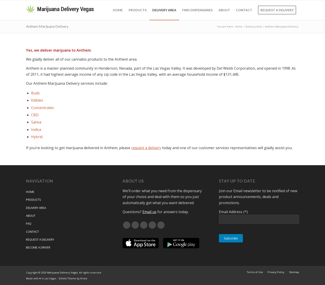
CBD (35, 114)
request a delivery (146, 147)
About (30, 216)
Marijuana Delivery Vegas (62, 272)
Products (33, 200)
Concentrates (42, 107)
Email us (149, 211)
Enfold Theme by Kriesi (73, 278)
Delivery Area (36, 208)
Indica (36, 129)
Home (30, 192)
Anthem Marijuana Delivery (47, 26)
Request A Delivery (40, 239)
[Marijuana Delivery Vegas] (60, 10)
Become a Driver (38, 247)
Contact (32, 232)
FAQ (28, 223)
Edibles (37, 100)
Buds (35, 93)
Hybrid (36, 136)
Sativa (36, 122)
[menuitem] (118, 10)
